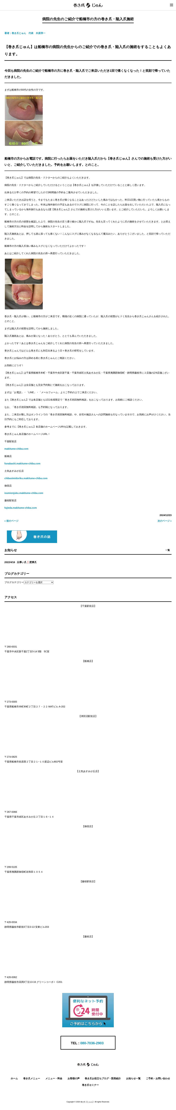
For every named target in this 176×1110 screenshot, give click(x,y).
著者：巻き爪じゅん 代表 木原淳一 (24, 33)
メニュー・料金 (53, 1078)
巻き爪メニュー (31, 1078)
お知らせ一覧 (133, 1078)
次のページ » (165, 520)
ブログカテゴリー (14, 582)
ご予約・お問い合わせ (158, 1078)
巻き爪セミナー (90, 1085)
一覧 (167, 550)
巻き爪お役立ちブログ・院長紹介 (103, 1078)
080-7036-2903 (92, 1043)
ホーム (14, 1078)
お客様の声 (74, 1078)
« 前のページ (11, 520)
